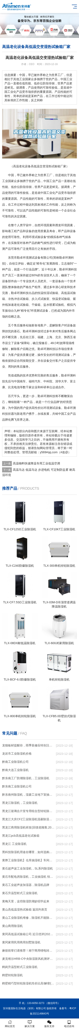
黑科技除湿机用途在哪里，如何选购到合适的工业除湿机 (28, 852)
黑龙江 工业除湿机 (14, 844)
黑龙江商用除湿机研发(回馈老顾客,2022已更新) (28, 827)
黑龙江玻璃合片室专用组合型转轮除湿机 (28, 811)
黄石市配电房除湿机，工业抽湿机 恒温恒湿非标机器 (28, 876)
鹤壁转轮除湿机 (12, 975)
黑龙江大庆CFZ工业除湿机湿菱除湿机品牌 (28, 819)
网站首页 (10, 1024)
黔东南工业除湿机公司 (17, 786)
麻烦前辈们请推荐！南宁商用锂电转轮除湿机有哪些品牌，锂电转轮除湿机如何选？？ (28, 950)
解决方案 (30, 1024)
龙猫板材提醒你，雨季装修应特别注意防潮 (28, 745)
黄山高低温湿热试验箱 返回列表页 (24, 909)
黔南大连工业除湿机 (15, 770)
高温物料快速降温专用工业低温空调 (36, 463)
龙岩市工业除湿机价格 (17, 753)
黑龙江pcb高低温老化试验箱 (20, 835)
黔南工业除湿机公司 (15, 761)
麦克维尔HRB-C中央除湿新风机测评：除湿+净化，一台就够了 (28, 958)
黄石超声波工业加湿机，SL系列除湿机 (27, 868)
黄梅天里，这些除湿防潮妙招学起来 (25, 901)
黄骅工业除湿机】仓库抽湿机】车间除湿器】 (28, 860)
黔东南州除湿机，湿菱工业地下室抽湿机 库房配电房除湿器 (28, 794)
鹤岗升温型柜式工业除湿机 (19, 967)
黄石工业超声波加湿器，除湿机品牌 (25, 885)
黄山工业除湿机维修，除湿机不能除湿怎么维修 (28, 917)
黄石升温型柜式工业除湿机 (19, 893)
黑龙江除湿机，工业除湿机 (19, 802)
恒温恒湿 (43, 293)
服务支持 (49, 1024)
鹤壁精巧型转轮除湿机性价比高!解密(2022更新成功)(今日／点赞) (28, 983)
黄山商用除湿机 (12, 926)
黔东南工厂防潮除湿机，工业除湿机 (25, 778)
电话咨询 (69, 1024)
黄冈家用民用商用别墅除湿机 (21, 942)
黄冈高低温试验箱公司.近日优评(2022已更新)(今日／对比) (28, 934)
